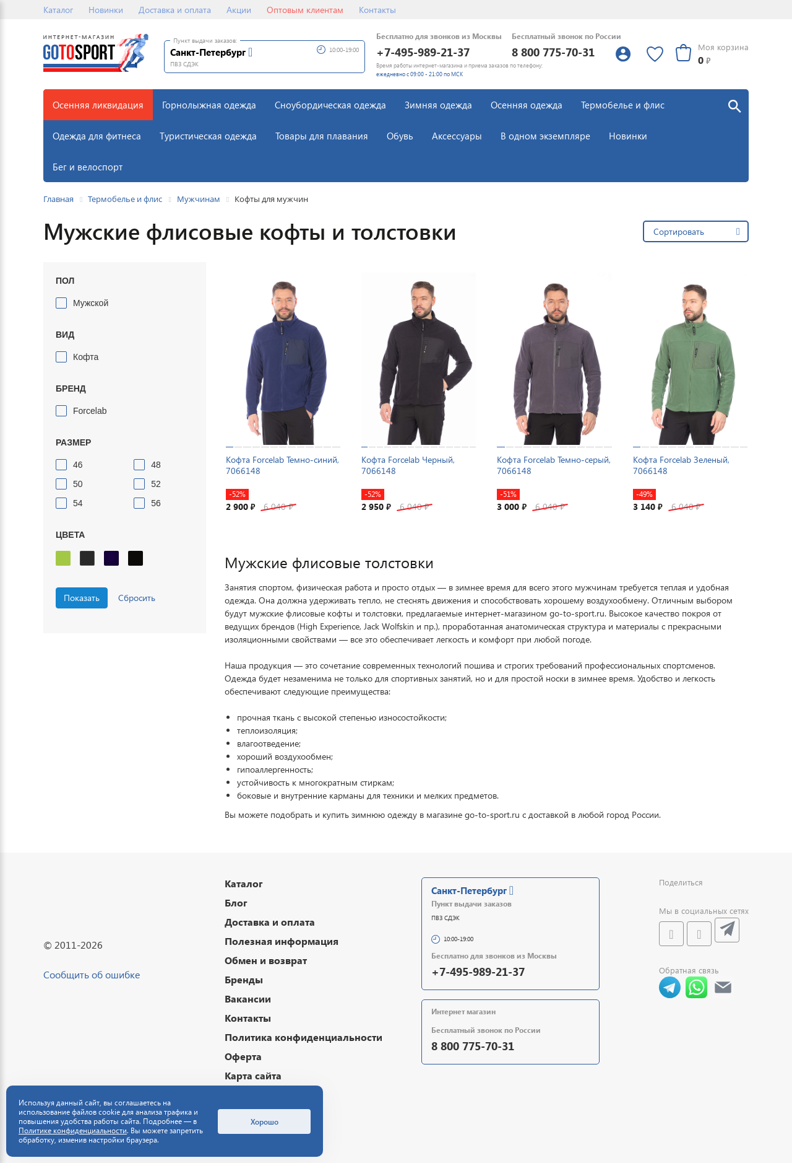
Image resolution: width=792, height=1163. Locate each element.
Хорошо (264, 1121)
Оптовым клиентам (305, 9)
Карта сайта (253, 1075)
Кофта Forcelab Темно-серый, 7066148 (554, 465)
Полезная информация (281, 940)
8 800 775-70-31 (553, 51)
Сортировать (678, 231)
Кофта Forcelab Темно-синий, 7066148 (282, 465)
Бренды (244, 979)
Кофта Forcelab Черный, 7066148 (408, 465)
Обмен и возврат (266, 960)
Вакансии (248, 998)
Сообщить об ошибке (91, 974)
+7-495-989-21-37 (423, 51)
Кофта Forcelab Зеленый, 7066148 (681, 465)
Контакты (377, 9)
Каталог (58, 9)
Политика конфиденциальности (303, 1036)
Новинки (105, 9)
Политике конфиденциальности (73, 1130)
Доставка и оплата (175, 9)
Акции (238, 9)
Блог (236, 902)
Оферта (243, 1056)
